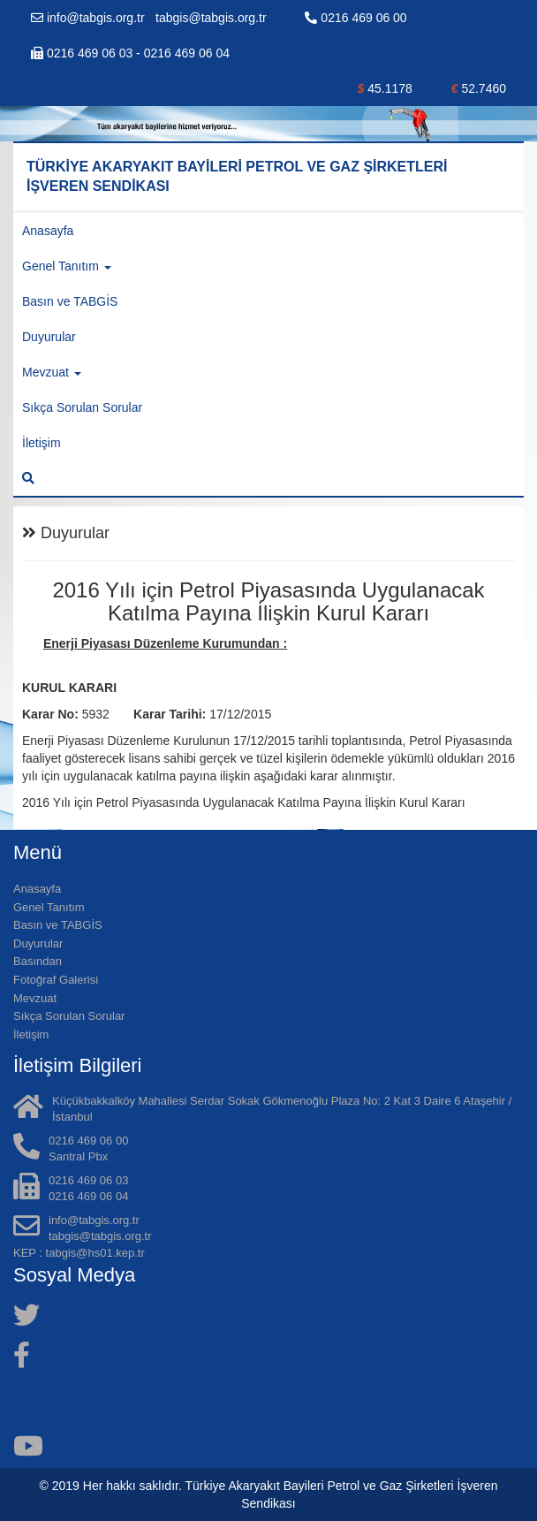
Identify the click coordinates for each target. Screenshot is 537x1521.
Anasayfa (47, 231)
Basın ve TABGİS (69, 301)
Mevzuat (35, 998)
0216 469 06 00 (355, 18)
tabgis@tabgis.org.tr (211, 18)
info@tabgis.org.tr (89, 18)
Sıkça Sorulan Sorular (82, 407)
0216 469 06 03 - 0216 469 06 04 (130, 53)
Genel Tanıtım (49, 907)
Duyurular (49, 337)
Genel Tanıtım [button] (66, 266)
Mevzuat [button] (51, 372)
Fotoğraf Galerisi (55, 979)
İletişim (41, 443)
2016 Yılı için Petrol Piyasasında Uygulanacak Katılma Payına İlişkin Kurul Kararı (245, 802)
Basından (37, 961)
